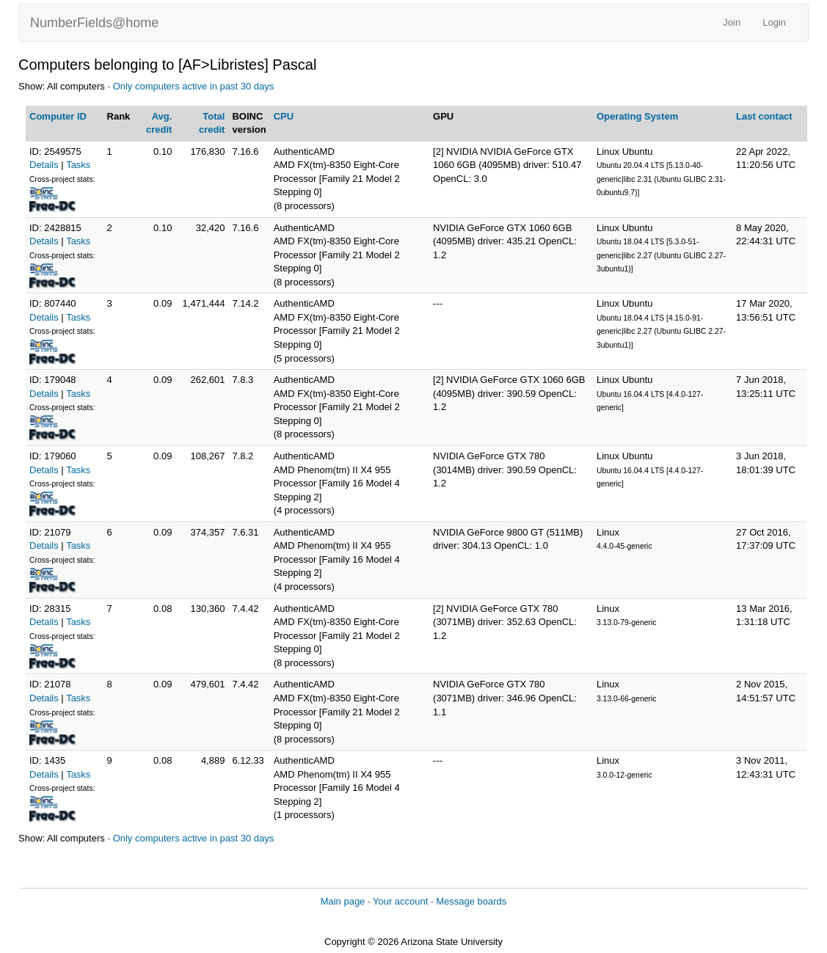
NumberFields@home (94, 22)
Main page (343, 901)
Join (731, 22)
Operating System (637, 116)
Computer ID (58, 116)
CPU (284, 116)
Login (774, 22)
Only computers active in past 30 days (193, 86)
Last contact (764, 116)
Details (44, 164)
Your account (400, 901)
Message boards (471, 901)
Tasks (78, 164)
